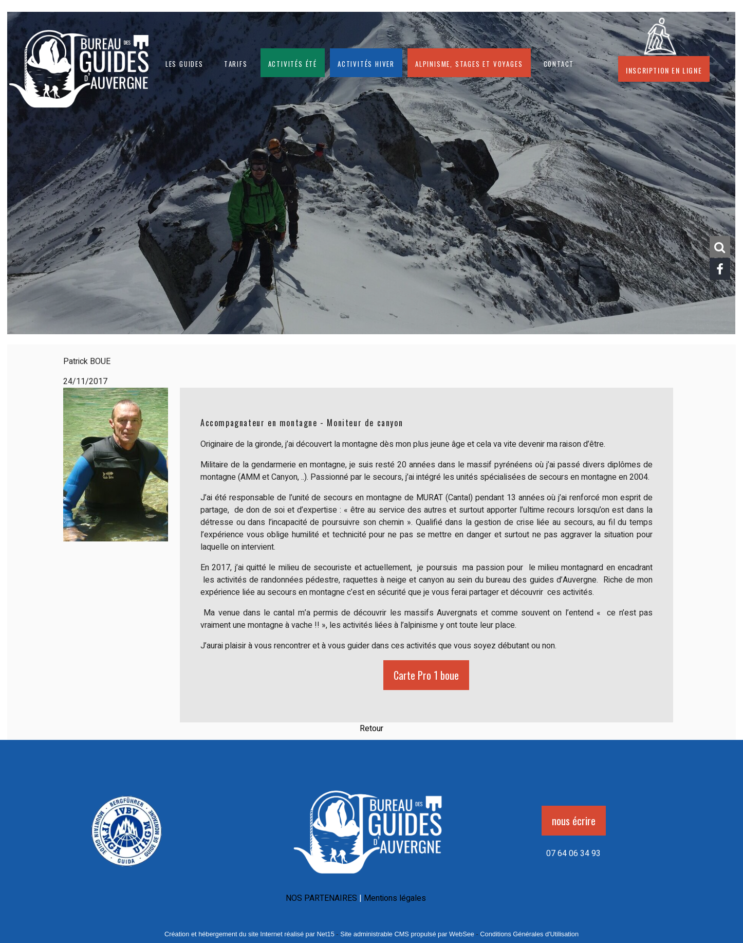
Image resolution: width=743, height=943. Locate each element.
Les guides (184, 62)
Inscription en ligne (664, 69)
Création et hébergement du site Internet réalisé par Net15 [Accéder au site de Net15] (249, 934)
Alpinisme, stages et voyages (469, 62)
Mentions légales (395, 898)
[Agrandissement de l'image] (127, 870)
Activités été (292, 62)
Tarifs (236, 62)
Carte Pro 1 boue (426, 675)
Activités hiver (366, 62)
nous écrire (574, 820)
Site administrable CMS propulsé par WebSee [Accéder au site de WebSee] (407, 934)
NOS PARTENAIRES (321, 898)
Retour (371, 728)
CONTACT (559, 62)
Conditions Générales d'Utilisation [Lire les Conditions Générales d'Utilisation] (529, 934)
